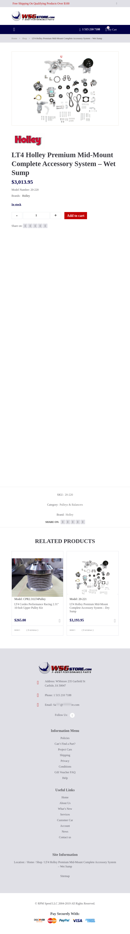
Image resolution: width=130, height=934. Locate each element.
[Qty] (36, 215)
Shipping (65, 755)
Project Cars (65, 749)
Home (14, 38)
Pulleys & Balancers (71, 504)
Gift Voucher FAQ (65, 772)
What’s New (65, 808)
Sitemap (65, 876)
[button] (61, 57)
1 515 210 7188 (89, 29)
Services (65, 814)
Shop (24, 38)
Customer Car (65, 820)
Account (65, 825)
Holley (26, 195)
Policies (65, 738)
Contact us (65, 837)
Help (65, 777)
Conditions (65, 766)
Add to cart (76, 216)
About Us (65, 803)
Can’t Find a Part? (65, 743)
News (65, 831)
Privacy (65, 760)
